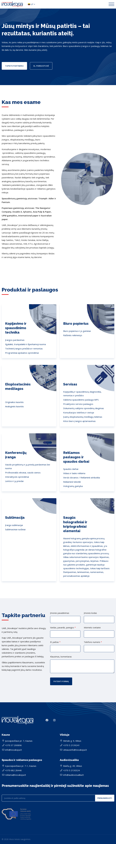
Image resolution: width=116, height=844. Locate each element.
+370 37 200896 (13, 745)
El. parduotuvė (41, 66)
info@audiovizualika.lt (73, 774)
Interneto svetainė (92, 627)
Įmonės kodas (90, 613)
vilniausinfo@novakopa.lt (75, 749)
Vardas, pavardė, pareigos (63, 627)
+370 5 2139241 (71, 745)
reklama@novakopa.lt (15, 774)
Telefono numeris (93, 642)
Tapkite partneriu (14, 66)
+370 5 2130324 (71, 770)
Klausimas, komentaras (61, 657)
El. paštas (55, 642)
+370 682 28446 (13, 770)
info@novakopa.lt (13, 749)
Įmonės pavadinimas (59, 613)
